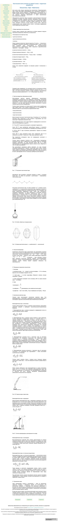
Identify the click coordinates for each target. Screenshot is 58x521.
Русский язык (6, 24)
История (6, 14)
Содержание (29, 499)
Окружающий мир (6, 22)
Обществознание (6, 20)
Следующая (41, 499)
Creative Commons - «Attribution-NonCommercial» (35, 507)
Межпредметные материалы (6, 32)
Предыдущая (17, 499)
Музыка (6, 18)
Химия (6, 28)
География (6, 8)
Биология (6, 6)
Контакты (6, 30)
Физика (6, 26)
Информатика (6, 12)
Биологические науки (6, 36)
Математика (6, 16)
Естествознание (6, 10)
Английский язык (6, 4)
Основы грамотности (6, 34)
